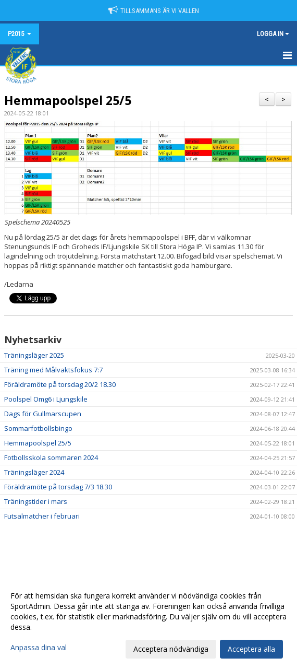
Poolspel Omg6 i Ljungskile (46, 399)
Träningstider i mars (35, 501)
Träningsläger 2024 (34, 472)
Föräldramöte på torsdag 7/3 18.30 (58, 486)
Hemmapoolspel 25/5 (67, 100)
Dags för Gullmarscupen (42, 413)
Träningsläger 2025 (34, 355)
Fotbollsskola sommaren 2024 (51, 457)
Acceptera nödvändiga (170, 649)
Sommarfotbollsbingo (38, 428)
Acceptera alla (251, 649)
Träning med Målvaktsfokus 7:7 (53, 369)
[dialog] (148, 622)
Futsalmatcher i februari (42, 516)
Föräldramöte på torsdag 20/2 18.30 (60, 384)
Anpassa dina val (38, 647)
